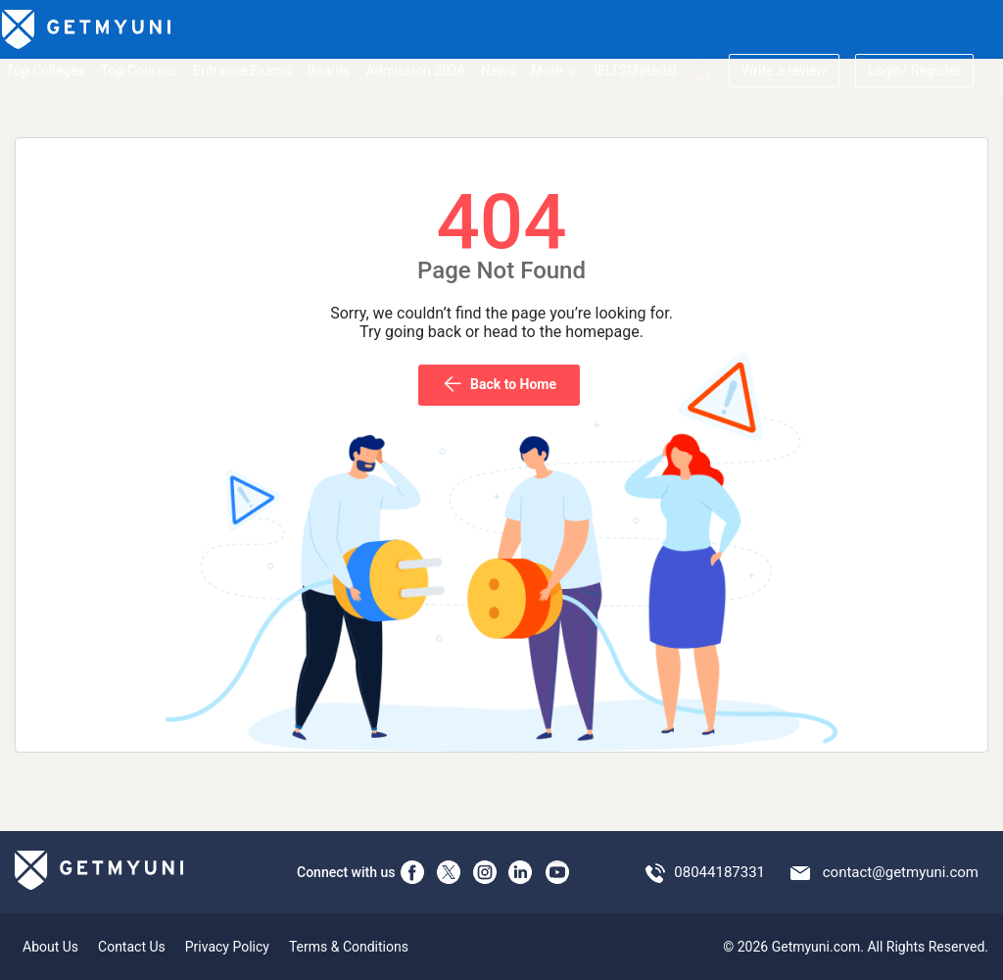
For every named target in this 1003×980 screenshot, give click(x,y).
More (554, 70)
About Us (50, 947)
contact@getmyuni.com (901, 872)
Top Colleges (45, 70)
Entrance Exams (242, 70)
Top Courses (139, 70)
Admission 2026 (415, 70)
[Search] (703, 72)
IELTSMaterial (635, 70)
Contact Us (132, 947)
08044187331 (719, 872)
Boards (329, 70)
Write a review (784, 70)
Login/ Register (914, 70)
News (498, 70)
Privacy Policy (227, 947)
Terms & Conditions (348, 947)
